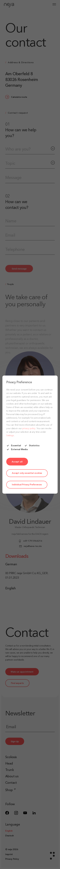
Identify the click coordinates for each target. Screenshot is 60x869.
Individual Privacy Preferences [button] (27, 485)
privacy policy (28, 428)
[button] (17, 461)
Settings (10, 435)
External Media (17, 449)
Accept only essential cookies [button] (27, 473)
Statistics (32, 446)
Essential (13, 446)
